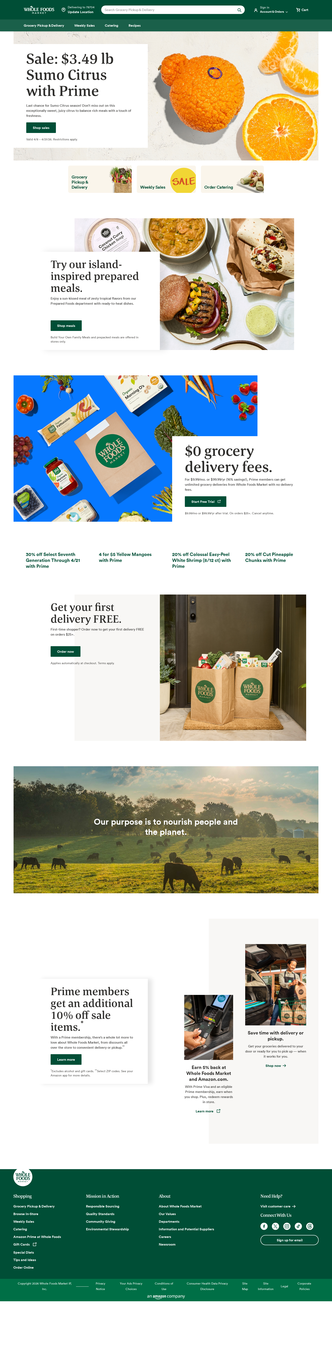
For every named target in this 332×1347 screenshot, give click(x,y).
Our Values (167, 1259)
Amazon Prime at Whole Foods (37, 1282)
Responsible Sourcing (102, 1252)
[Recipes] (135, 25)
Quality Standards (100, 1259)
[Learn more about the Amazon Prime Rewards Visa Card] (209, 1157)
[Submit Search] (239, 9)
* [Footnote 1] (82, 1069)
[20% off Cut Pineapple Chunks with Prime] (275, 578)
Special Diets (23, 1298)
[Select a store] (77, 9)
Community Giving (100, 1267)
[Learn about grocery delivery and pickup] (276, 1111)
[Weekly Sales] (84, 25)
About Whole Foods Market (180, 1252)
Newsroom (167, 1290)
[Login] (271, 9)
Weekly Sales (23, 1267)
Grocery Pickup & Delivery (34, 1252)
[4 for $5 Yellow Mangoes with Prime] (129, 578)
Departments (169, 1267)
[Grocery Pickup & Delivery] (44, 25)
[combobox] (166, 9)
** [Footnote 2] (123, 1092)
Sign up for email (290, 1285)
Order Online (23, 1313)
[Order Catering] (232, 179)
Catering (20, 1274)
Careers (165, 1282)
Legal (284, 1332)
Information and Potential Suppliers (186, 1274)
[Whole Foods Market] (39, 10)
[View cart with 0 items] (302, 9)
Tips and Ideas (24, 1305)
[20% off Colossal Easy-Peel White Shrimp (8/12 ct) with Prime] (202, 581)
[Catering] (111, 25)
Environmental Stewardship (107, 1274)
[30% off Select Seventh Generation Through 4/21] (56, 581)
